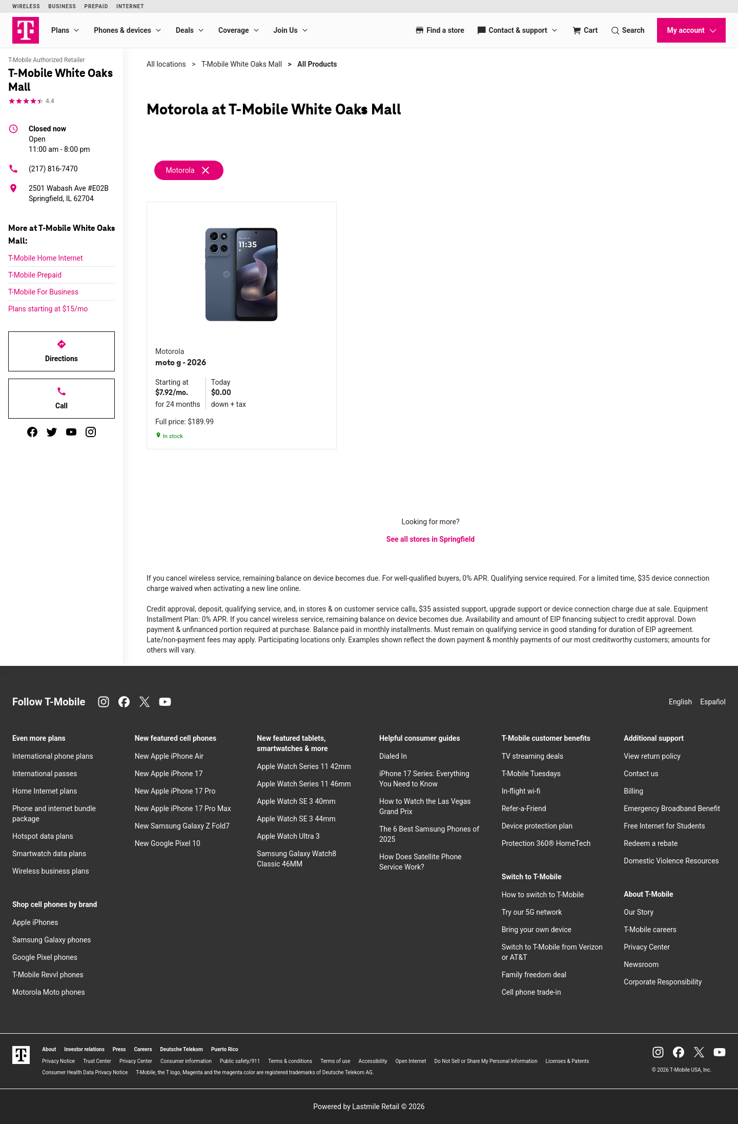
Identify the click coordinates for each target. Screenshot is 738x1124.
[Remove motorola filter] (189, 170)
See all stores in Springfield (430, 539)
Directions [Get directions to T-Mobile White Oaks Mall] (61, 351)
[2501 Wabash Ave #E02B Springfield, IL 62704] (61, 193)
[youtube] (71, 432)
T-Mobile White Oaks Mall (241, 64)
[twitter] (52, 432)
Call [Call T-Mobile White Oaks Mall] (61, 398)
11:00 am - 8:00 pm (59, 138)
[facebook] (32, 432)
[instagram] (91, 432)
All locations (166, 64)
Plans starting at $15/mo (48, 309)
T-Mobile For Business (43, 292)
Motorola (180, 170)
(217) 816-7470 (43, 169)
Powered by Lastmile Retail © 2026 (368, 1106)
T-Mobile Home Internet (45, 258)
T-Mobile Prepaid (34, 275)
